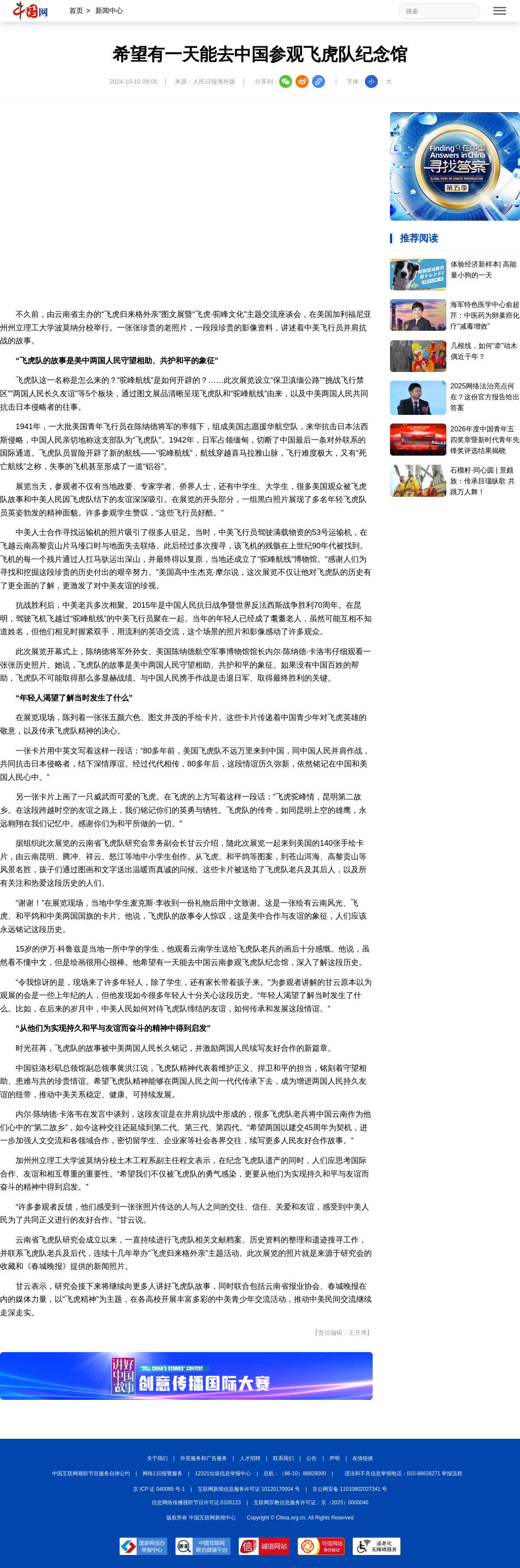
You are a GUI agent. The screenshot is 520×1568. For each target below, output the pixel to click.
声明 (334, 1458)
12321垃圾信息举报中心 (223, 1473)
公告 (311, 1458)
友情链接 (362, 1458)
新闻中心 (109, 10)
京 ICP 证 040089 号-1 (159, 1489)
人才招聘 (250, 1458)
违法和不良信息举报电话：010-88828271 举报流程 (403, 1473)
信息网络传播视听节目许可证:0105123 (196, 1503)
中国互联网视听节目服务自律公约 (91, 1473)
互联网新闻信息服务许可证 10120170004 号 (249, 1489)
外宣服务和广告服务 (203, 1458)
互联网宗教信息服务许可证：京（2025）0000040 (311, 1503)
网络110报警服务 (162, 1473)
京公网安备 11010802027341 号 (349, 1489)
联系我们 (283, 1458)
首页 (76, 10)
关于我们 (157, 1458)
